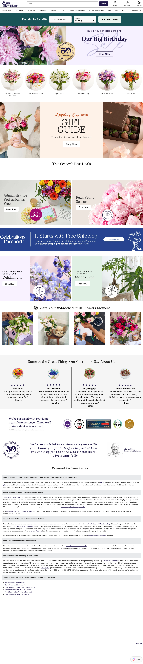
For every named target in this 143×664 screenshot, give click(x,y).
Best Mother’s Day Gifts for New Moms (20, 587)
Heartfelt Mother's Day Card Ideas (18, 589)
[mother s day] (83, 82)
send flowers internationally (76, 546)
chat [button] (35, 504)
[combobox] (62, 4)
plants (5, 485)
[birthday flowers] (36, 82)
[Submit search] (103, 3)
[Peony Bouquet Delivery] (83, 207)
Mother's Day (91, 524)
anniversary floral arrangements (73, 507)
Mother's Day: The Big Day (15, 582)
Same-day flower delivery (13, 497)
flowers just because (55, 524)
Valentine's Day (104, 524)
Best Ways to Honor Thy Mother (17, 594)
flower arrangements (25, 526)
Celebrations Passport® (97, 535)
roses (102, 482)
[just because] (107, 82)
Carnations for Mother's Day (15, 585)
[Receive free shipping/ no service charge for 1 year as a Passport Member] (71, 239)
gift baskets (45, 568)
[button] (7, 10)
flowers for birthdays (111, 561)
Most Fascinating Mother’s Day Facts (19, 592)
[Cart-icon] (139, 3)
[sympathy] (60, 82)
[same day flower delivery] (12, 84)
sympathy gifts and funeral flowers (19, 511)
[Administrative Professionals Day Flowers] (11, 209)
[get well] (131, 82)
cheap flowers (36, 531)
